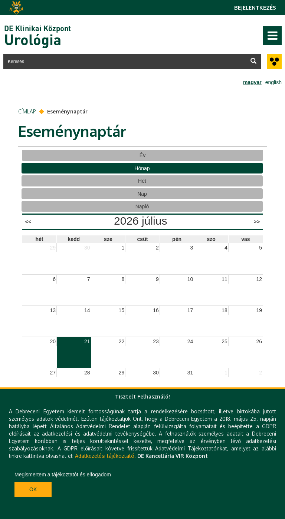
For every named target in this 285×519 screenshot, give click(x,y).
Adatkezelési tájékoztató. (105, 456)
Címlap (27, 111)
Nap (142, 194)
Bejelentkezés (255, 7)
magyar (252, 82)
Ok (33, 489)
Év (142, 155)
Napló (142, 206)
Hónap (142, 168)
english (273, 82)
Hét (142, 181)
